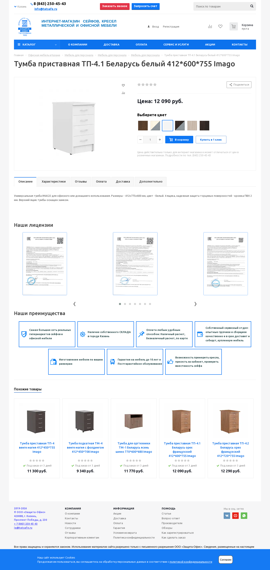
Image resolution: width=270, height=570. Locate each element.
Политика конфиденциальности (134, 537)
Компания (73, 508)
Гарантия (119, 527)
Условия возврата (125, 532)
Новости (70, 523)
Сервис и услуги (176, 44)
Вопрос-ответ (171, 518)
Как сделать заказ (173, 537)
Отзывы (70, 532)
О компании (77, 44)
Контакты (239, 44)
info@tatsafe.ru (45, 9)
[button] (119, 304)
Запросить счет (145, 6)
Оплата (141, 44)
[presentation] (74, 303)
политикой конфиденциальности (191, 561)
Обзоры (167, 527)
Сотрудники (73, 527)
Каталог (29, 44)
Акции (210, 44)
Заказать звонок (114, 6)
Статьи (166, 513)
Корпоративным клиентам (82, 537)
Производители (172, 523)
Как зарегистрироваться (178, 532)
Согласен (225, 559)
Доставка (111, 44)
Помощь (168, 508)
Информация (123, 508)
